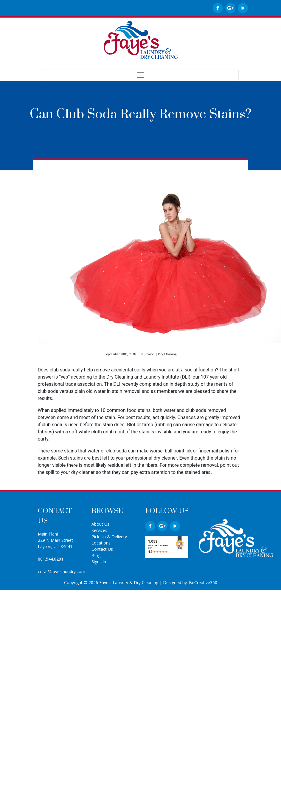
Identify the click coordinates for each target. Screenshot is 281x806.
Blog (95, 555)
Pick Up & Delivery (109, 536)
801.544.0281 (50, 559)
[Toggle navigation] (141, 75)
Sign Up (98, 561)
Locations (101, 543)
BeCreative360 (203, 582)
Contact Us (102, 549)
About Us (100, 524)
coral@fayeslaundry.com (61, 571)
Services (99, 530)
